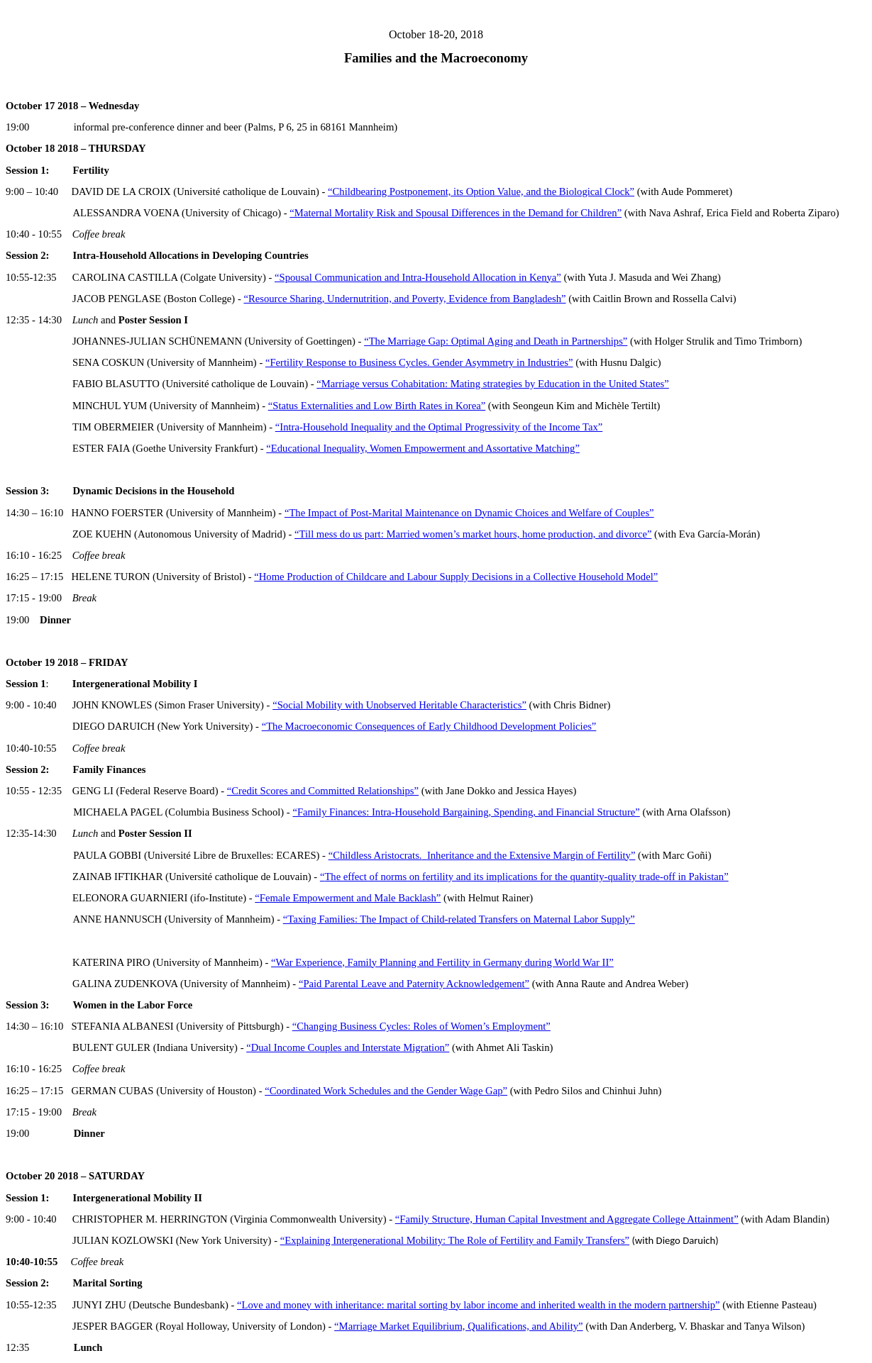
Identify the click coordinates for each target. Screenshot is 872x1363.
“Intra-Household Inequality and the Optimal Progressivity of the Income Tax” (438, 427)
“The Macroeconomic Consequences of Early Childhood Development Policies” (429, 726)
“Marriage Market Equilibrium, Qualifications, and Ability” (458, 1326)
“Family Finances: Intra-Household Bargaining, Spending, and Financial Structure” (465, 812)
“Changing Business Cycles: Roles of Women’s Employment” (421, 1026)
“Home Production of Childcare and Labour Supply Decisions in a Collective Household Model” (456, 576)
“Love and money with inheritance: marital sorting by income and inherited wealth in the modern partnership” (478, 1305)
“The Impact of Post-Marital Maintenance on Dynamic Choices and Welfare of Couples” (469, 512)
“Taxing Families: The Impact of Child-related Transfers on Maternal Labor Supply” (459, 919)
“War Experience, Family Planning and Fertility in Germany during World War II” (442, 962)
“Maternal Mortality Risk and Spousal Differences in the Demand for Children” (455, 212)
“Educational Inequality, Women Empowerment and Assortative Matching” (423, 448)
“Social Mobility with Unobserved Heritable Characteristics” (399, 705)
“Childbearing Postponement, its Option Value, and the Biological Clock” (481, 191)
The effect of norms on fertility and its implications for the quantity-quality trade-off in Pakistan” (526, 876)
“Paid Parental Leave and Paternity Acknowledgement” (414, 983)
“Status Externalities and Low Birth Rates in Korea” (376, 405)
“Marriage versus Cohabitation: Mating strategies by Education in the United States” (492, 383)
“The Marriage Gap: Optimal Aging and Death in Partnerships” (495, 341)
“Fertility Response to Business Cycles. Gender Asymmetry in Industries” (419, 362)
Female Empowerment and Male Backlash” (350, 897)
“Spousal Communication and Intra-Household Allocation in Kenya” (418, 277)
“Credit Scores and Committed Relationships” (323, 790)
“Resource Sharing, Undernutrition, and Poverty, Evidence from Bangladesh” (404, 298)
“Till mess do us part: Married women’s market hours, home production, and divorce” (472, 534)
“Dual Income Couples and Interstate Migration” (347, 1047)
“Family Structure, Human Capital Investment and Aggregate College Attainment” (567, 1219)
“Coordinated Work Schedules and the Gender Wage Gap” (386, 1090)
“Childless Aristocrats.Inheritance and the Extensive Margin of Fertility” (482, 855)
